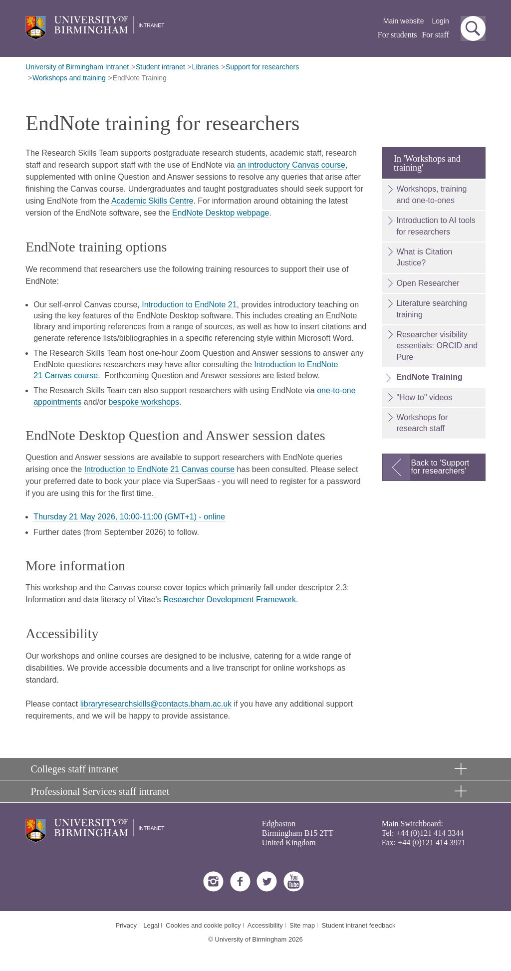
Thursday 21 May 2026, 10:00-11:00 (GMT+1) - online (129, 516)
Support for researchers (262, 67)
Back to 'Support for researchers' (440, 467)
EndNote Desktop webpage (220, 213)
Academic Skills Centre (152, 201)
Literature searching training (431, 308)
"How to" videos (424, 397)
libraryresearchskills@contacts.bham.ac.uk (156, 704)
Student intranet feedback (358, 925)
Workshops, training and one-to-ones (431, 194)
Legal (151, 925)
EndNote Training (140, 78)
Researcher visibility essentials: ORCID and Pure (437, 345)
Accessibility (265, 925)
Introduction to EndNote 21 (189, 304)
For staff (435, 34)
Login (440, 21)
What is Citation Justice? (424, 257)
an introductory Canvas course (291, 165)
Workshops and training (69, 78)
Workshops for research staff (422, 423)
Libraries (205, 67)
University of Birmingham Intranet (77, 67)
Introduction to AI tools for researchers (435, 226)
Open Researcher (427, 283)
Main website (403, 21)
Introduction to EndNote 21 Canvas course (159, 469)
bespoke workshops (144, 402)
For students (397, 34)
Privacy (126, 925)
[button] (473, 28)
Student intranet (160, 67)
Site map (302, 925)
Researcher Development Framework (229, 599)
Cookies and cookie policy (203, 925)
